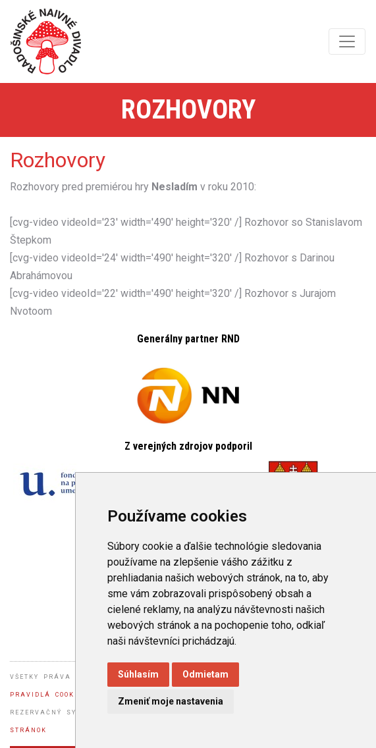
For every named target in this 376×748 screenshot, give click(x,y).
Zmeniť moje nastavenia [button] (170, 701)
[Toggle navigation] (347, 41)
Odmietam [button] (205, 674)
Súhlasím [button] (138, 674)
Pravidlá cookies (49, 694)
